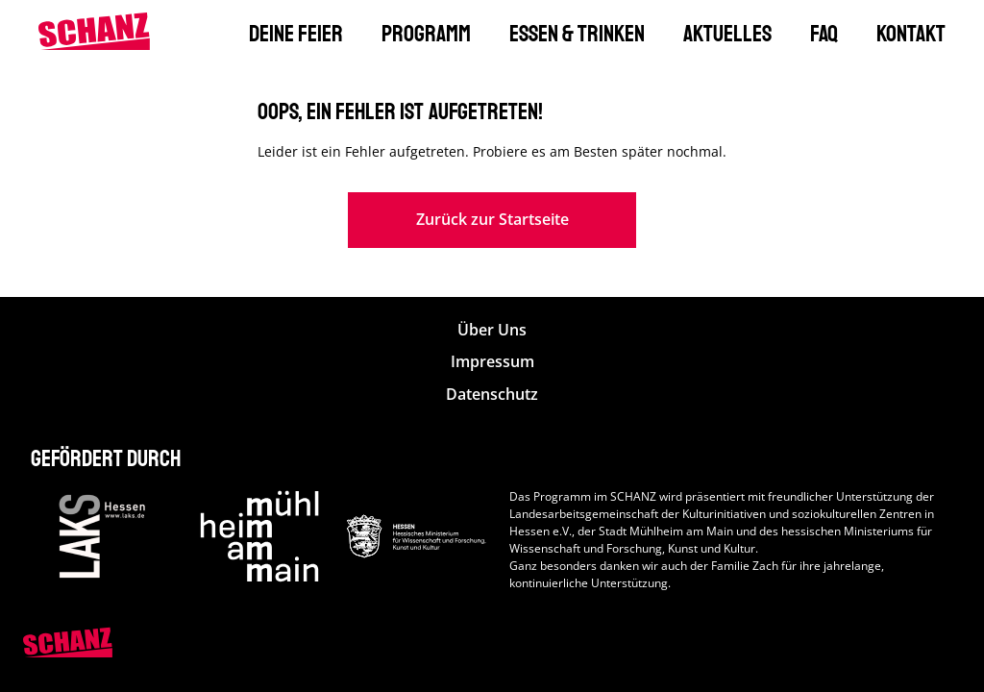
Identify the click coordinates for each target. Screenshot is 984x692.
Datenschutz (492, 394)
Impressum (492, 362)
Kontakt (911, 33)
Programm (426, 33)
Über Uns (492, 330)
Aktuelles (727, 33)
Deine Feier (296, 33)
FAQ (824, 33)
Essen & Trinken (577, 33)
